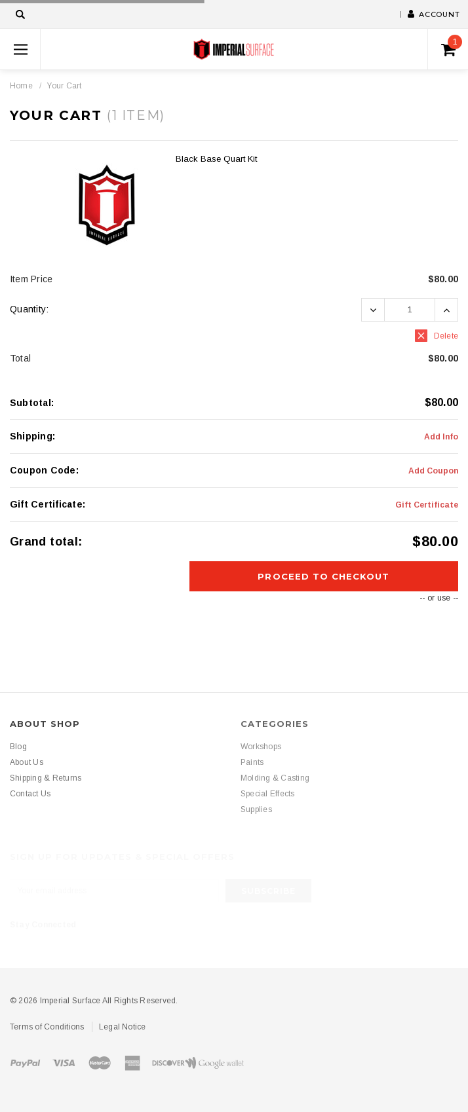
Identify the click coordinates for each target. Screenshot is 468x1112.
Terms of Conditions (47, 1026)
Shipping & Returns (45, 778)
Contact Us (30, 793)
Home (21, 85)
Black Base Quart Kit (216, 159)
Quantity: (29, 309)
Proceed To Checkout (323, 576)
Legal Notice (122, 1026)
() (452, 46)
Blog (18, 746)
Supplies (256, 809)
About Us (26, 762)
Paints (252, 762)
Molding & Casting (275, 778)
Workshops (261, 746)
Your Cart (64, 85)
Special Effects (268, 793)
